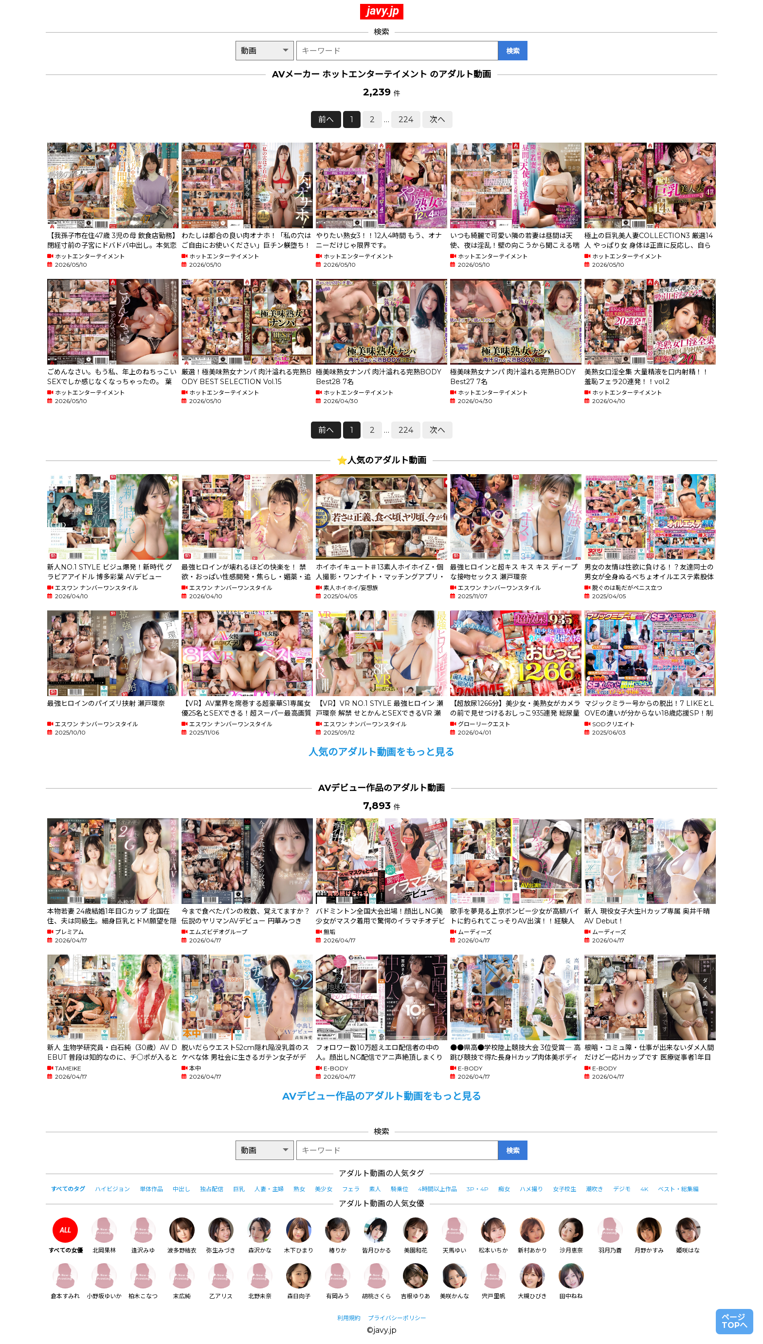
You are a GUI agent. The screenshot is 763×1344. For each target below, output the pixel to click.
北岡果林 (104, 1235)
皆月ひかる (376, 1235)
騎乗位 (399, 1189)
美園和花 (415, 1235)
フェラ (351, 1189)
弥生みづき (221, 1235)
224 (406, 119)
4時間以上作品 (437, 1189)
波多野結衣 (182, 1235)
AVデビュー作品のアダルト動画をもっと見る (381, 1096)
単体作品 (151, 1189)
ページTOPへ (734, 1321)
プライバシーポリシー (397, 1318)
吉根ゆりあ (415, 1281)
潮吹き (594, 1189)
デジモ (622, 1189)
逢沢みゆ (143, 1235)
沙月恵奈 (571, 1235)
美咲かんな (454, 1281)
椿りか (337, 1235)
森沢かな (259, 1235)
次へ (437, 119)
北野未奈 (259, 1281)
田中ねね (571, 1281)
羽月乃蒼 (610, 1235)
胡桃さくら (376, 1281)
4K (644, 1189)
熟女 (299, 1189)
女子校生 (564, 1189)
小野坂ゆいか (104, 1281)
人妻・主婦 (269, 1189)
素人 (375, 1189)
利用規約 (349, 1318)
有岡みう (337, 1281)
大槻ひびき (532, 1281)
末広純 (182, 1281)
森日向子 (298, 1281)
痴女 (504, 1189)
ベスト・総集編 (678, 1189)
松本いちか (493, 1235)
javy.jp (383, 11)
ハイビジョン (112, 1189)
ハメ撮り (531, 1189)
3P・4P (478, 1189)
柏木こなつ (143, 1281)
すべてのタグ (68, 1189)
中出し (181, 1189)
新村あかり (532, 1235)
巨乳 (239, 1189)
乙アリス (221, 1281)
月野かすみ (649, 1235)
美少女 (323, 1189)
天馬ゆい (454, 1235)
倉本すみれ (65, 1281)
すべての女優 (65, 1235)
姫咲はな (688, 1235)
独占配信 (211, 1189)
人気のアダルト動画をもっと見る (381, 752)
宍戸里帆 (493, 1281)
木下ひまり (298, 1235)
